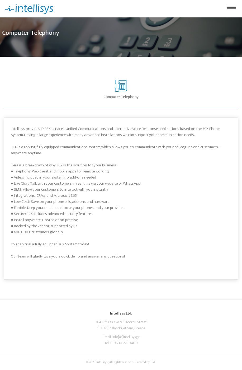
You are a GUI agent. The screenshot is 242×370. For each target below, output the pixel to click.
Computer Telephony (121, 96)
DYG (153, 362)
